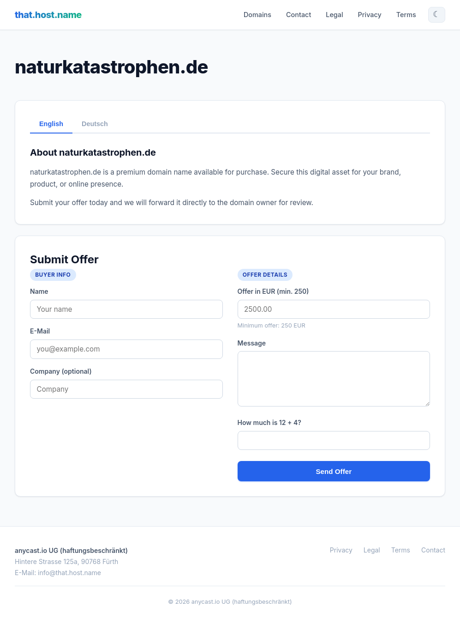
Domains (257, 14)
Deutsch (95, 123)
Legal (334, 14)
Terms (406, 14)
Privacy (370, 14)
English (51, 123)
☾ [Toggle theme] (436, 14)
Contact (298, 14)
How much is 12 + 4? (269, 422)
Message (252, 343)
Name (39, 291)
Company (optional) (61, 371)
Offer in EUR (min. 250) (273, 291)
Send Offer (334, 471)
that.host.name (48, 14)
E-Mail (40, 331)
